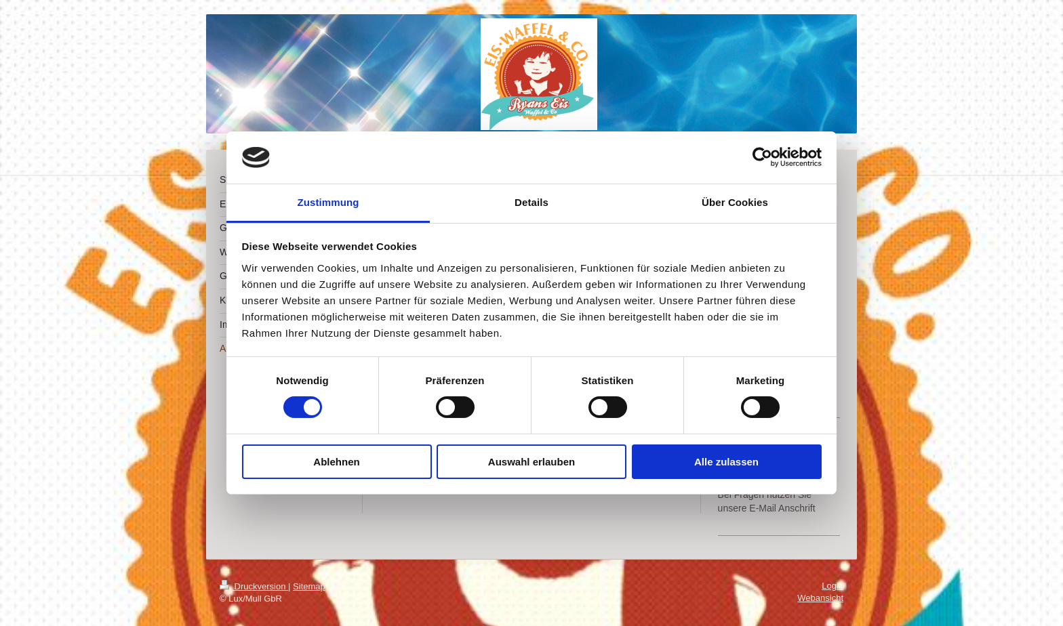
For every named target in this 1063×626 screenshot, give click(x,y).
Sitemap (309, 586)
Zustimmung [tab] (328, 202)
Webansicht (820, 598)
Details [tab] (531, 202)
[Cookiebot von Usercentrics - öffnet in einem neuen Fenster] (762, 157)
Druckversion (254, 586)
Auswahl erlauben (531, 461)
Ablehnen (336, 461)
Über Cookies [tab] (735, 202)
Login (832, 586)
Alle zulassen (726, 461)
